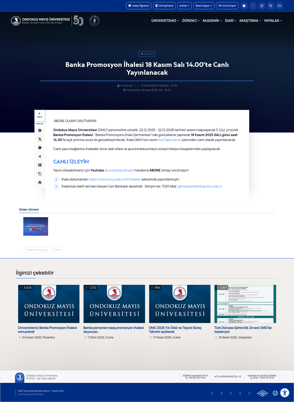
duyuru (147, 54)
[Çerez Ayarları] (275, 393)
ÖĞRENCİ (189, 20)
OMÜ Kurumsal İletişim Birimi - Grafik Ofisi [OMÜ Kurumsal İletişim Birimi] (41, 390)
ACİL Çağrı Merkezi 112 (227, 376)
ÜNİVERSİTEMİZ (163, 20)
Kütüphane (164, 5)
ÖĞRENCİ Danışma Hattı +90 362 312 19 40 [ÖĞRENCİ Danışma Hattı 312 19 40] (195, 376)
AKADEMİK (211, 20)
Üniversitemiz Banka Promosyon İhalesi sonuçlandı (47, 330)
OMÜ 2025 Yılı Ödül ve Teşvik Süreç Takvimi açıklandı (175, 330)
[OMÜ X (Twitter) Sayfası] (240, 393)
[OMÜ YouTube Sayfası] (212, 393)
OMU (58, 249)
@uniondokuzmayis (119, 170)
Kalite (184, 5)
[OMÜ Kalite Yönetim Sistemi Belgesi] (262, 393)
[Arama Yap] (270, 5)
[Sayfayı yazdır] (39, 182)
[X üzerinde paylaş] (39, 139)
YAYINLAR (271, 20)
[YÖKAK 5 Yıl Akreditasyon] (94, 20)
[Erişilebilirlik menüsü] (285, 393)
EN (279, 6)
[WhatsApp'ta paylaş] (39, 147)
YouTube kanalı (169, 139)
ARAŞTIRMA (248, 20)
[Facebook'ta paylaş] (39, 130)
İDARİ (229, 20)
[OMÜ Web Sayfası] (47, 21)
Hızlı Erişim (227, 5)
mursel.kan (126, 85)
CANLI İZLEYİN (71, 161)
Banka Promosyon (38, 249)
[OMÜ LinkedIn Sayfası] (222, 393)
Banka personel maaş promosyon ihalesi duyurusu (113, 330)
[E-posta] (253, 5)
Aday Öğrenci (138, 5)
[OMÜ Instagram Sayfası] (231, 393)
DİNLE (39, 115)
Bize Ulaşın (204, 5)
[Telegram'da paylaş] (39, 156)
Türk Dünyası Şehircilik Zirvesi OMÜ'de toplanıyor (243, 330)
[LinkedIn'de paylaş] (39, 165)
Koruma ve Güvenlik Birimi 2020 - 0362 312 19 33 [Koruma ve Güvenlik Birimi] (262, 376)
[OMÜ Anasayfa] (244, 5)
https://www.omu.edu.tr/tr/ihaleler (115, 179)
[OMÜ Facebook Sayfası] (250, 393)
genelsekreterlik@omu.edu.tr (200, 186)
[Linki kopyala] (39, 173)
